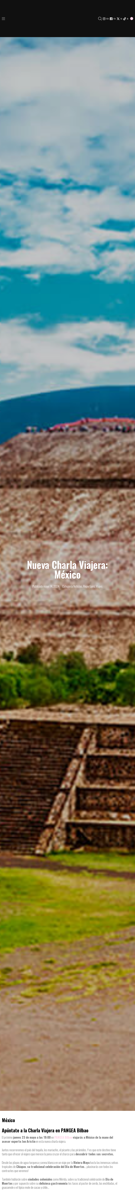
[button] (5, 18)
